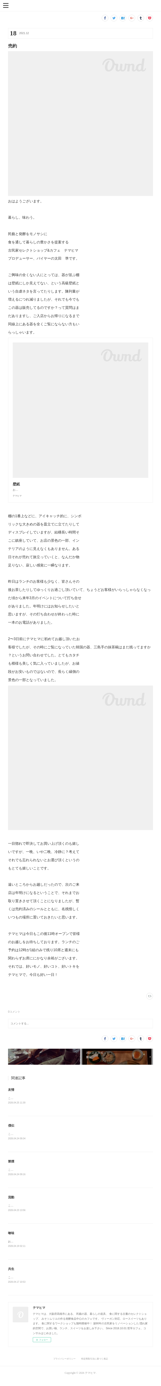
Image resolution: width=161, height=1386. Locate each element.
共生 (11, 1275)
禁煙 (11, 1166)
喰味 (11, 1239)
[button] (5, 5)
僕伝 (11, 1130)
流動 (11, 1202)
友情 (11, 1094)
